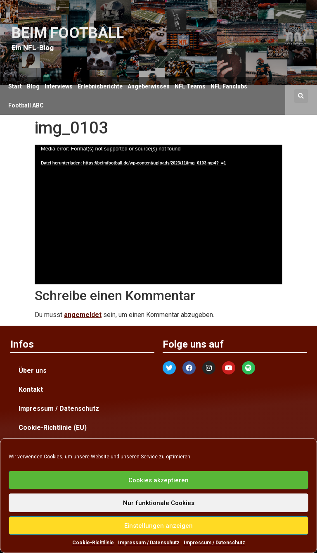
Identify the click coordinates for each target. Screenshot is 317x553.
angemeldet (83, 315)
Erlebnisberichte (100, 86)
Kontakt (31, 389)
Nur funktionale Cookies (158, 503)
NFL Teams (190, 86)
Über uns (33, 370)
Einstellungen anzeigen (158, 525)
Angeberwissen (149, 86)
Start (15, 86)
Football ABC (26, 105)
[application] (158, 214)
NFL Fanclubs (229, 86)
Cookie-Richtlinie (93, 543)
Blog (33, 86)
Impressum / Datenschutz (149, 543)
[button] (301, 96)
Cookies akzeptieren (158, 480)
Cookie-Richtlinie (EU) (53, 427)
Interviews (59, 86)
